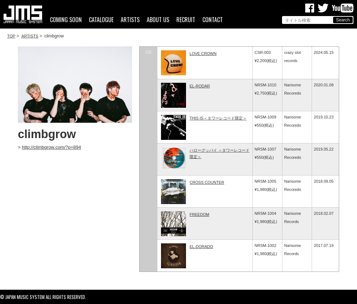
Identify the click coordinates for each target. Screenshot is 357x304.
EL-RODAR (200, 86)
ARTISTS (130, 20)
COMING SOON (66, 20)
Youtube (342, 8)
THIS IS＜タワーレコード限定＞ (218, 118)
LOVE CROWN (203, 53)
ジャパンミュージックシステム (23, 14)
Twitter (323, 8)
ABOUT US (158, 20)
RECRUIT (185, 20)
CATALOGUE (101, 20)
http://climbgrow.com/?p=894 (51, 147)
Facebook (309, 8)
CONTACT (212, 20)
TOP (11, 36)
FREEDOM (199, 214)
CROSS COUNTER (207, 182)
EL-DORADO (201, 246)
